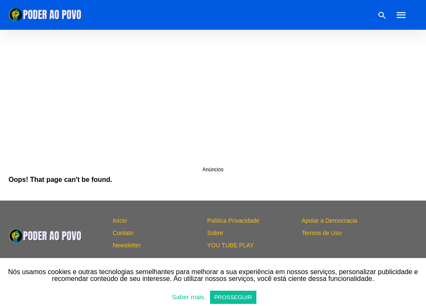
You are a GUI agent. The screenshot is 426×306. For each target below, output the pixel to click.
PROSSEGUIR (233, 297)
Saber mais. (189, 296)
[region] (213, 98)
